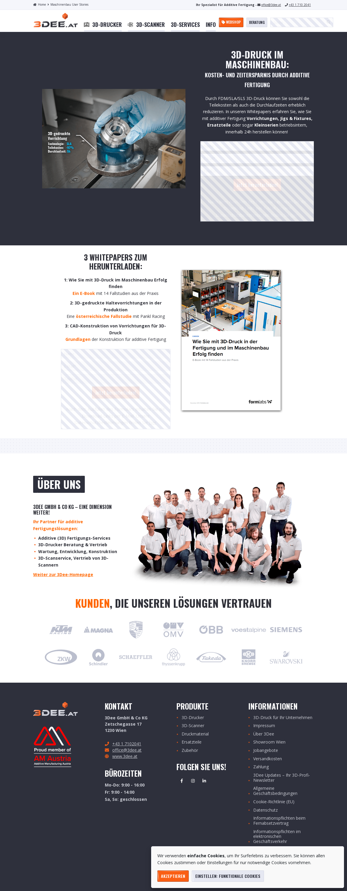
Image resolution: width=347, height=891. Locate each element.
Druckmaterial (195, 734)
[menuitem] (103, 25)
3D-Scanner (193, 725)
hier (294, 215)
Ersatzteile (192, 742)
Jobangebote (265, 750)
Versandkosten (267, 758)
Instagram (192, 780)
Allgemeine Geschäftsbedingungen (275, 791)
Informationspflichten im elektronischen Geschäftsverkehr (277, 836)
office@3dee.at (271, 5)
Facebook (181, 780)
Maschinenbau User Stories (67, 4)
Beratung (257, 22)
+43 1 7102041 (126, 744)
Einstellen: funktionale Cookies (227, 876)
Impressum (264, 725)
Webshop (231, 21)
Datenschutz (265, 810)
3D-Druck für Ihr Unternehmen (282, 717)
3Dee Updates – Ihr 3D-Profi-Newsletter (281, 778)
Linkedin (204, 780)
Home (39, 4)
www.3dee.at (124, 756)
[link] (103, 25)
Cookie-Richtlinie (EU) (273, 801)
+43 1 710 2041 (300, 5)
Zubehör (190, 750)
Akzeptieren (173, 876)
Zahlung (261, 767)
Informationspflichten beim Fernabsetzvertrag (279, 821)
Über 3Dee (263, 734)
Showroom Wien (269, 742)
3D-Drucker (193, 717)
